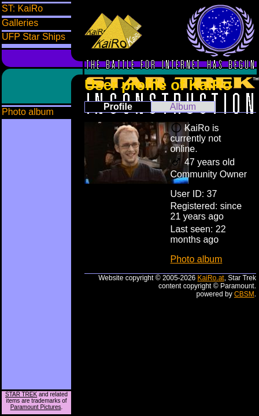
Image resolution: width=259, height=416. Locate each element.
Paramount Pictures (35, 407)
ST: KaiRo (22, 8)
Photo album (28, 112)
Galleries (20, 23)
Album (183, 107)
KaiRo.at (211, 278)
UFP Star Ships (33, 37)
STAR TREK (21, 394)
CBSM (244, 294)
